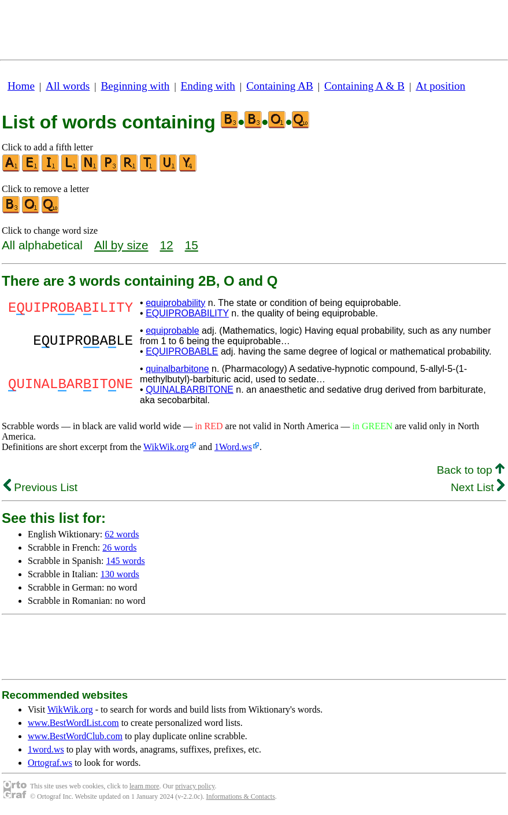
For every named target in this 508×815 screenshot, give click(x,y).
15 (191, 245)
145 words (125, 561)
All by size (121, 245)
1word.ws (46, 749)
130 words (120, 574)
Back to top (471, 470)
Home (21, 86)
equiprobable (172, 330)
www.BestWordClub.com (75, 736)
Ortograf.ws (50, 763)
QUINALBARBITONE (189, 389)
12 (166, 245)
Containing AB (279, 86)
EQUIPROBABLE (182, 351)
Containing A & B (364, 86)
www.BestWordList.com (73, 723)
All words (68, 86)
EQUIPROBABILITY (187, 313)
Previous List (40, 487)
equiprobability (175, 303)
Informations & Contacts (240, 796)
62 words (122, 534)
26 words (119, 547)
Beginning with (135, 86)
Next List (478, 487)
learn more (144, 786)
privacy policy (194, 786)
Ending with (208, 86)
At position (440, 86)
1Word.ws (233, 447)
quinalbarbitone (177, 369)
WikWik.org (166, 447)
